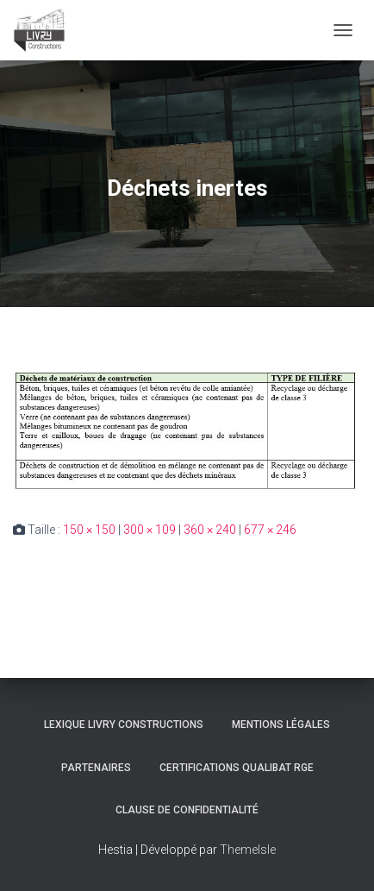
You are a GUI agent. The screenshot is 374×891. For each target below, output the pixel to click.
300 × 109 (149, 529)
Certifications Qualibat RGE (236, 768)
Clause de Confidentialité (187, 810)
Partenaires (96, 768)
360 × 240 (210, 529)
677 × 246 (270, 529)
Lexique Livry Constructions (123, 724)
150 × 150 (89, 529)
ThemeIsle (248, 849)
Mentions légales (281, 724)
